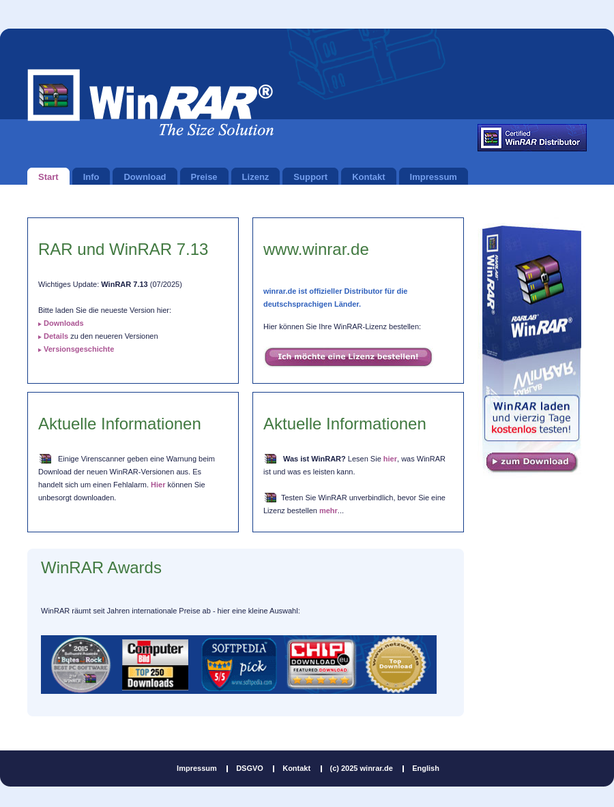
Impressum (197, 768)
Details (56, 336)
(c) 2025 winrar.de (361, 768)
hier (390, 459)
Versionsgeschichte (79, 349)
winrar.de (150, 102)
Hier (158, 485)
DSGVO (249, 768)
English (425, 768)
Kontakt (296, 768)
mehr (328, 510)
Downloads (64, 323)
